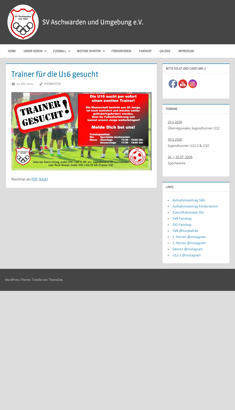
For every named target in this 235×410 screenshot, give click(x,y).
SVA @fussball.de (185, 230)
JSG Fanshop (182, 224)
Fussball (62, 51)
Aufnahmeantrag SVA (189, 200)
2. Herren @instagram (189, 243)
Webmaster (52, 84)
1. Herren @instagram (189, 237)
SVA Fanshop (182, 218)
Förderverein (121, 51)
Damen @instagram (188, 249)
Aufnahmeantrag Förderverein (195, 206)
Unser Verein (35, 51)
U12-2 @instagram (187, 255)
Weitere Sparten (91, 51)
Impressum (186, 51)
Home (12, 51)
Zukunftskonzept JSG (188, 212)
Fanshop (145, 51)
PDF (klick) (39, 179)
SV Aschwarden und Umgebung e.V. (92, 22)
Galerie (164, 51)
